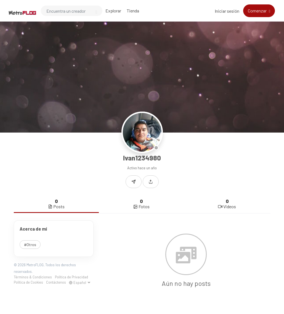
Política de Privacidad (71, 277)
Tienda (133, 10)
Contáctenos (56, 282)
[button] (151, 181)
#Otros (30, 244)
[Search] (72, 10)
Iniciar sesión (227, 11)
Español (78, 282)
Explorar (113, 10)
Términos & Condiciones (33, 277)
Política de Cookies (28, 282)
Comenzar (257, 10)
